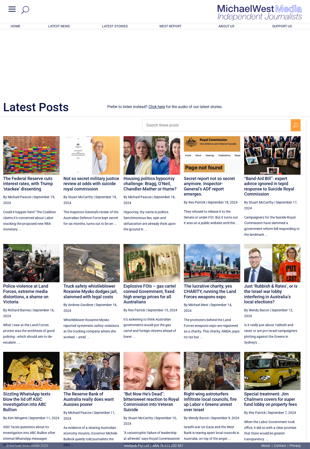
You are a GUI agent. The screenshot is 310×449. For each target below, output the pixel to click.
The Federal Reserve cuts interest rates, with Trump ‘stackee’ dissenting (28, 120)
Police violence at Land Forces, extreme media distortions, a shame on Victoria (25, 230)
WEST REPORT (170, 26)
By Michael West (196, 241)
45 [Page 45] (235, 400)
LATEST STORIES (115, 26)
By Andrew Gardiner (78, 241)
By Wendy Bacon (256, 247)
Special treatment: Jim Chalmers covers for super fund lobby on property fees (270, 335)
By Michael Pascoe (17, 133)
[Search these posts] (216, 62)
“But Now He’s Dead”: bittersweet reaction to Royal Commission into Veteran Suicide (151, 338)
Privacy (295, 446)
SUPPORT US (282, 26)
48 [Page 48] (272, 400)
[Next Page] (296, 400)
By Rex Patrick (194, 139)
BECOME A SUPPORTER (285, 418)
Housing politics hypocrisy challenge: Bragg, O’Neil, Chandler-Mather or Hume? (150, 120)
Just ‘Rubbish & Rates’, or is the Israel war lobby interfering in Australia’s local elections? (270, 230)
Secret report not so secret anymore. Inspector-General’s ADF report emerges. (209, 122)
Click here (156, 43)
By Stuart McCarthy (78, 133)
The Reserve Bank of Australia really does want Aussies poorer (88, 335)
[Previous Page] (224, 400)
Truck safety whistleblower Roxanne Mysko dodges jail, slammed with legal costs (90, 228)
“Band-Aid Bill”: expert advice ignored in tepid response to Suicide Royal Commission (269, 122)
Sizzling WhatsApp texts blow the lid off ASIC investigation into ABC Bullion (26, 338)
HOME (15, 26)
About (266, 446)
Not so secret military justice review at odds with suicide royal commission (91, 120)
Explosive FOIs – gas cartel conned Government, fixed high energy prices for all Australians (150, 230)
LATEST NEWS (59, 26)
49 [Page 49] (285, 400)
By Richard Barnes (17, 247)
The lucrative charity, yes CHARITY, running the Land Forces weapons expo (210, 228)
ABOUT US (226, 26)
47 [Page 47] (260, 400)
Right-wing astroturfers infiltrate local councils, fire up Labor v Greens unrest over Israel (210, 338)
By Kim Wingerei (15, 354)
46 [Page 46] (248, 400)
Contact (280, 446)
